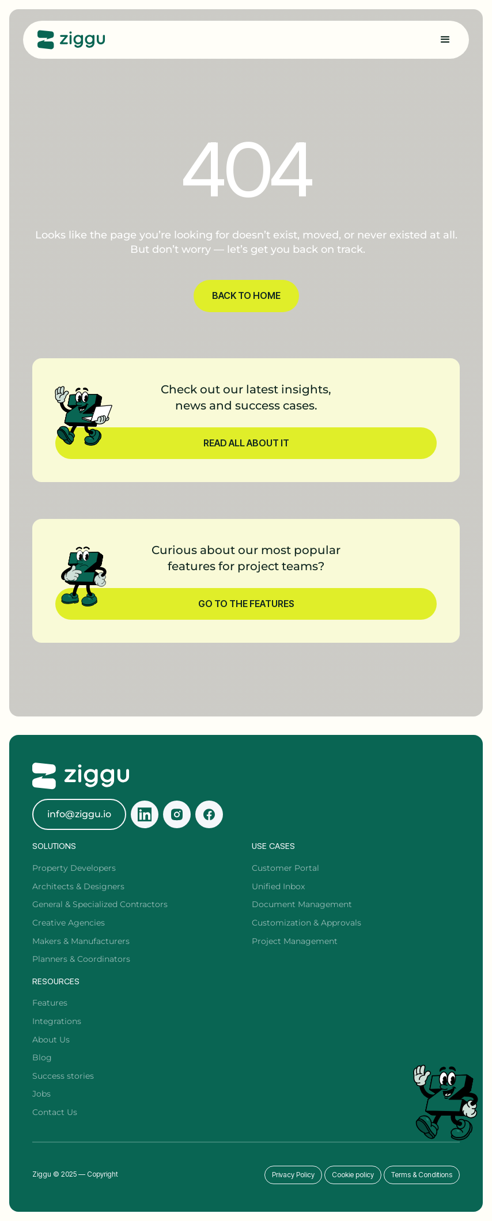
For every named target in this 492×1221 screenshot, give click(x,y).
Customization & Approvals (306, 922)
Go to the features (246, 603)
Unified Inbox (278, 886)
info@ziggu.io (79, 814)
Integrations (56, 1021)
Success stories (63, 1076)
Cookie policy (353, 1174)
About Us (51, 1039)
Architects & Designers (78, 886)
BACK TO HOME (246, 295)
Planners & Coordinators (81, 959)
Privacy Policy (293, 1174)
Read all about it (246, 443)
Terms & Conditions (421, 1174)
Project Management (295, 941)
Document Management (302, 904)
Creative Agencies (68, 922)
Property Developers (74, 868)
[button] (445, 40)
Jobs (41, 1094)
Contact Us (54, 1112)
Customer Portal (285, 868)
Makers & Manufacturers (81, 941)
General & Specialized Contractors (100, 904)
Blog (42, 1057)
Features (49, 1003)
